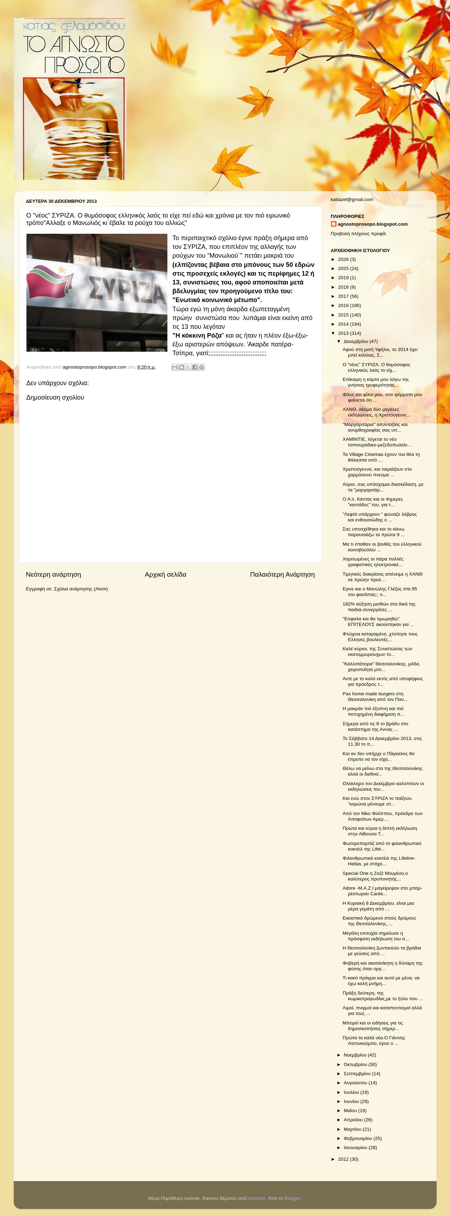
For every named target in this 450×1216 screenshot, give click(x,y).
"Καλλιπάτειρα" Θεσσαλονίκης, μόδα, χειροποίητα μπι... (381, 666)
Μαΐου (351, 1110)
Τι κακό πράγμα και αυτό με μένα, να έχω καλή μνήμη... (381, 980)
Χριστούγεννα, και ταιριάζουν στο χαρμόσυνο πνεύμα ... (377, 471)
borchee (257, 1198)
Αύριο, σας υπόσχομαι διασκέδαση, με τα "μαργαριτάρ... (383, 487)
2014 (344, 324)
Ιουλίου (352, 1092)
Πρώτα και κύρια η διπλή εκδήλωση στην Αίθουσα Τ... (380, 831)
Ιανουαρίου (356, 1147)
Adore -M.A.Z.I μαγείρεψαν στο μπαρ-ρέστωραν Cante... (382, 890)
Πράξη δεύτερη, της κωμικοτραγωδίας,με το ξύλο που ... (383, 995)
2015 (344, 315)
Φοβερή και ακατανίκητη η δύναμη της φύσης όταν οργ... (383, 965)
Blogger (292, 1198)
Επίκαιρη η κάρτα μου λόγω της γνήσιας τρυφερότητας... (376, 382)
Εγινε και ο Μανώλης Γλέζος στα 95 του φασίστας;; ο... (380, 591)
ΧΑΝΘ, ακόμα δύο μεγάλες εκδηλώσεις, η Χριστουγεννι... (376, 412)
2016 (344, 305)
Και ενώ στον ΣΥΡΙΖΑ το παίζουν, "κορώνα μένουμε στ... (378, 801)
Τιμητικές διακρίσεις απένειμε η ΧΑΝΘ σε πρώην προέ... (383, 576)
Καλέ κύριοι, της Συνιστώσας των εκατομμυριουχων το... (377, 651)
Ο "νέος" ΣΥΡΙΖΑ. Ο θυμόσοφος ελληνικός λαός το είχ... (376, 367)
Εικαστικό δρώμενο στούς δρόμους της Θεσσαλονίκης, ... (379, 920)
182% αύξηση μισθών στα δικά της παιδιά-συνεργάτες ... (379, 606)
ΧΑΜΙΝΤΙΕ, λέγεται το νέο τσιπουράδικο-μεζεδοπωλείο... (377, 442)
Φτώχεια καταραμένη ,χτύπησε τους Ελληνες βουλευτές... (380, 636)
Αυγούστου (356, 1082)
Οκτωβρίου (356, 1064)
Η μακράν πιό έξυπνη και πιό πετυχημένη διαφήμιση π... (373, 711)
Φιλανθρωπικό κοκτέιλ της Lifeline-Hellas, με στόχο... (379, 860)
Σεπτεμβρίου (358, 1073)
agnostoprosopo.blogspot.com (373, 224)
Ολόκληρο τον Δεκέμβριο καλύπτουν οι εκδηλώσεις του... (383, 786)
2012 (344, 1159)
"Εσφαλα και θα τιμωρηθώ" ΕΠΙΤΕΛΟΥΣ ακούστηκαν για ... (378, 621)
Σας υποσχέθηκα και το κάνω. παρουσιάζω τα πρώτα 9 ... (374, 531)
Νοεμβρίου (356, 1055)
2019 (344, 277)
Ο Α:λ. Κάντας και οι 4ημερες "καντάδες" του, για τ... (373, 501)
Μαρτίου (353, 1129)
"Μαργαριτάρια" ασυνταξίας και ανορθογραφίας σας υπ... (375, 427)
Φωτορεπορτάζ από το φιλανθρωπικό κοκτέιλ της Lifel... (382, 846)
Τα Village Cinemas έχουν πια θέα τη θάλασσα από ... (381, 457)
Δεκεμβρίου (357, 341)
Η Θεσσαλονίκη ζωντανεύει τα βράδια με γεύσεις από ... (382, 950)
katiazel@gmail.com (352, 199)
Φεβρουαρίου (359, 1138)
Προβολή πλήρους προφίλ (358, 233)
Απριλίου (354, 1119)
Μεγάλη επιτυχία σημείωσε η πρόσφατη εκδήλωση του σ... (376, 935)
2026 (344, 259)
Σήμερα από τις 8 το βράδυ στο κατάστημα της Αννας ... (375, 726)
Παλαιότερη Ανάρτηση (282, 574)
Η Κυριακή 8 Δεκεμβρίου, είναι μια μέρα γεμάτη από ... (378, 906)
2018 (344, 287)
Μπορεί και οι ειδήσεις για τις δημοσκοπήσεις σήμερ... (373, 1025)
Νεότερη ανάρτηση (53, 574)
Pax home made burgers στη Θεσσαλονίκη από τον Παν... (375, 696)
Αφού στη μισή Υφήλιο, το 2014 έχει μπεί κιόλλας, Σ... (380, 352)
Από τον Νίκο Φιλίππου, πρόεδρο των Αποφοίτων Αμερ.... (383, 816)
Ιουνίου (352, 1101)
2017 (344, 296)
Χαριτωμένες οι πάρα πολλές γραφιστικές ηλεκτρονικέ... (373, 561)
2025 (344, 268)
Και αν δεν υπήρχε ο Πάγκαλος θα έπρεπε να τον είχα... (378, 756)
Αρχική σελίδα (165, 574)
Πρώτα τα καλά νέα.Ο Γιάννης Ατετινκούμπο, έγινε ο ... (374, 1040)
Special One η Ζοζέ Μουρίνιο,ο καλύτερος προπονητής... (375, 876)
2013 (344, 333)
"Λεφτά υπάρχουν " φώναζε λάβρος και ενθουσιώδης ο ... (380, 517)
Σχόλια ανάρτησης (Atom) (81, 588)
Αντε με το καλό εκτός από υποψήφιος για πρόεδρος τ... (383, 681)
